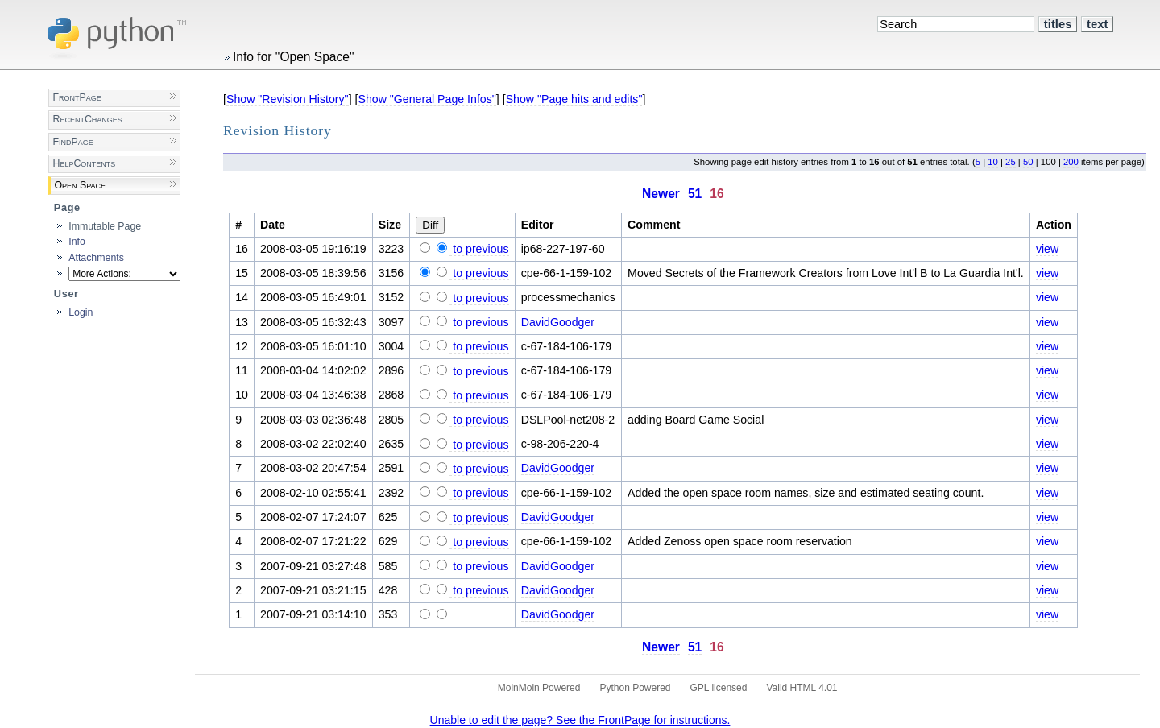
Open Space (80, 185)
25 (1010, 162)
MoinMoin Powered (539, 687)
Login (80, 312)
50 (1028, 162)
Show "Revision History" (287, 99)
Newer (661, 194)
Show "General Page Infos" (426, 99)
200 (1071, 162)
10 (993, 162)
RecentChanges (87, 119)
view (1047, 248)
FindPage (72, 141)
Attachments (96, 257)
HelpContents (83, 163)
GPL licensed (719, 687)
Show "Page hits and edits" (574, 99)
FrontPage (76, 97)
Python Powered (634, 687)
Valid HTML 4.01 (801, 687)
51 (695, 194)
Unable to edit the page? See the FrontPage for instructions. (580, 720)
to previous (479, 248)
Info (76, 241)
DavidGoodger (557, 322)
